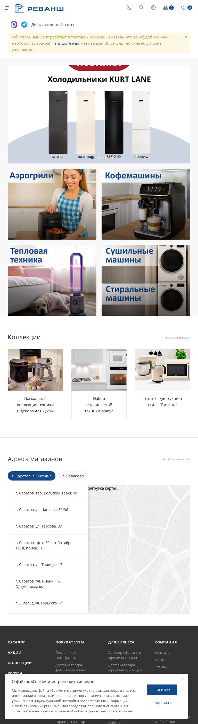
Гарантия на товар (70, 721)
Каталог (16, 642)
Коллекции (20, 662)
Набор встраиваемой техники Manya (99, 404)
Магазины (163, 659)
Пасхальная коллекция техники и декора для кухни (35, 404)
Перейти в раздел (176, 459)
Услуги (15, 673)
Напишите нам (66, 43)
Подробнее (162, 703)
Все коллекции (178, 337)
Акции (15, 652)
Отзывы (161, 667)
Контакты (162, 652)
